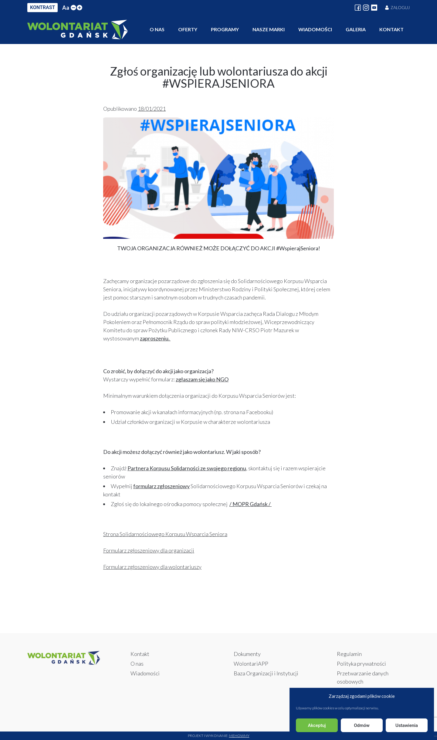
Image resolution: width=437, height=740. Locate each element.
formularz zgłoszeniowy (161, 486)
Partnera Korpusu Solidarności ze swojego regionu (186, 468)
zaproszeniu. (155, 338)
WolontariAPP (251, 663)
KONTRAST (42, 7)
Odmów (362, 725)
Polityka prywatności (361, 663)
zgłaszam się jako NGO (202, 379)
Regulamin (349, 653)
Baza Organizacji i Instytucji (266, 673)
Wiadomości (315, 29)
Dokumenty (247, 653)
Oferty (187, 29)
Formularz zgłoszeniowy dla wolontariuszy (152, 566)
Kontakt (391, 29)
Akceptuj (317, 725)
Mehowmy (239, 735)
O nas (157, 29)
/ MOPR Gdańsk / (250, 504)
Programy (225, 29)
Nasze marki (268, 29)
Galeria (356, 29)
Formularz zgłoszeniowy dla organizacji (148, 550)
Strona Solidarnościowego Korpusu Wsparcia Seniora (165, 534)
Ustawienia (406, 725)
